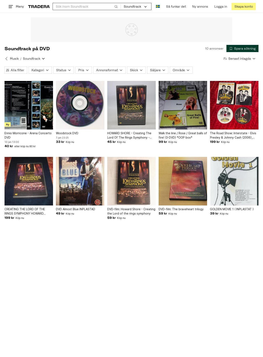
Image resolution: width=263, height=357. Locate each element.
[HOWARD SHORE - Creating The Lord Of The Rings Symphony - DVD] (131, 105)
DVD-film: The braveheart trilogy (181, 209)
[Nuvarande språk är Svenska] (157, 6)
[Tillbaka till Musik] (6, 59)
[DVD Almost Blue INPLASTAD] (80, 181)
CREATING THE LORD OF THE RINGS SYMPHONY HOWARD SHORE (25, 211)
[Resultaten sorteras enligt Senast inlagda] (239, 58)
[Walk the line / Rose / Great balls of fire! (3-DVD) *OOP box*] (183, 105)
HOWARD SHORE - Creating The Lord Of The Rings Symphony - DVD (129, 135)
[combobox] (87, 6)
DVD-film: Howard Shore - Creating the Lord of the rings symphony (131, 211)
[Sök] (116, 6)
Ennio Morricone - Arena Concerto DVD (28, 135)
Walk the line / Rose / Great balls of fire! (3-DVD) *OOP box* (183, 135)
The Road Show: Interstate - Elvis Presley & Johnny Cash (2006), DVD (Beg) (233, 135)
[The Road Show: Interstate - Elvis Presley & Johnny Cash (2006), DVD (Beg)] (234, 105)
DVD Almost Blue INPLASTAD (75, 209)
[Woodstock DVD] (80, 105)
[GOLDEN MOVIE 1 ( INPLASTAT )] (234, 181)
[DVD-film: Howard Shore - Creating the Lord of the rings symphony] (131, 181)
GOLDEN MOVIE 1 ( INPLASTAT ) (232, 209)
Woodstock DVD (67, 133)
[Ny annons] (200, 6)
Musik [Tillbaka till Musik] (14, 58)
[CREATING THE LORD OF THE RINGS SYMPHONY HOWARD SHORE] (29, 181)
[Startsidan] (39, 6)
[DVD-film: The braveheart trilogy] (183, 181)
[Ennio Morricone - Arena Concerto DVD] (29, 105)
